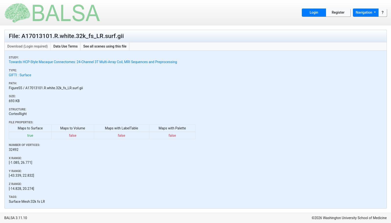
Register (338, 12)
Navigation (364, 12)
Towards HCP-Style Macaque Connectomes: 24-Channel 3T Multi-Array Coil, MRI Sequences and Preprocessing (93, 62)
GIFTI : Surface (20, 75)
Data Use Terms (66, 46)
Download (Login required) (27, 46)
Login (314, 12)
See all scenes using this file (105, 46)
